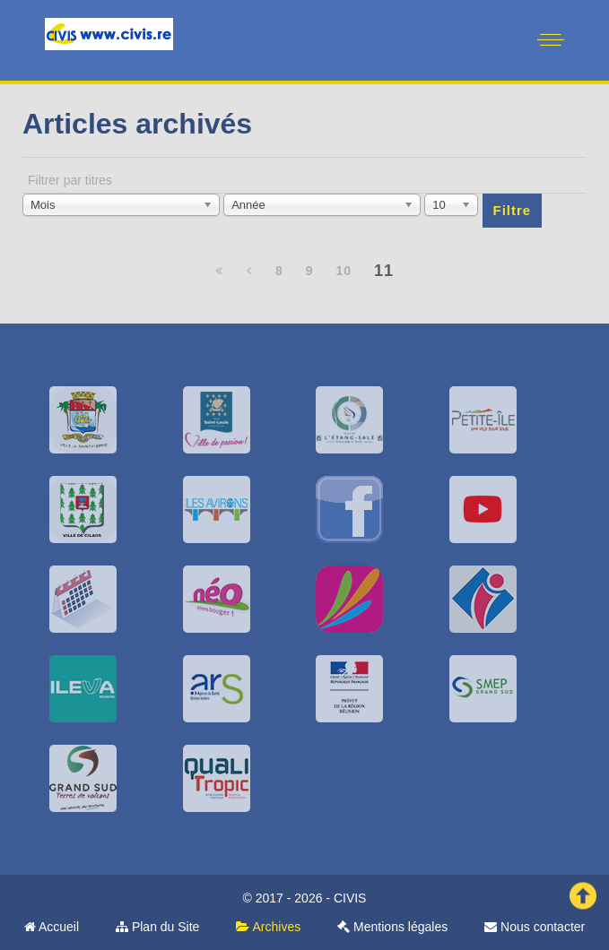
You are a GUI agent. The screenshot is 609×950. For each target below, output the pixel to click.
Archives (268, 927)
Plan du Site (157, 927)
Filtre (512, 210)
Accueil (51, 927)
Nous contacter (534, 927)
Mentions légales (392, 927)
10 (343, 270)
